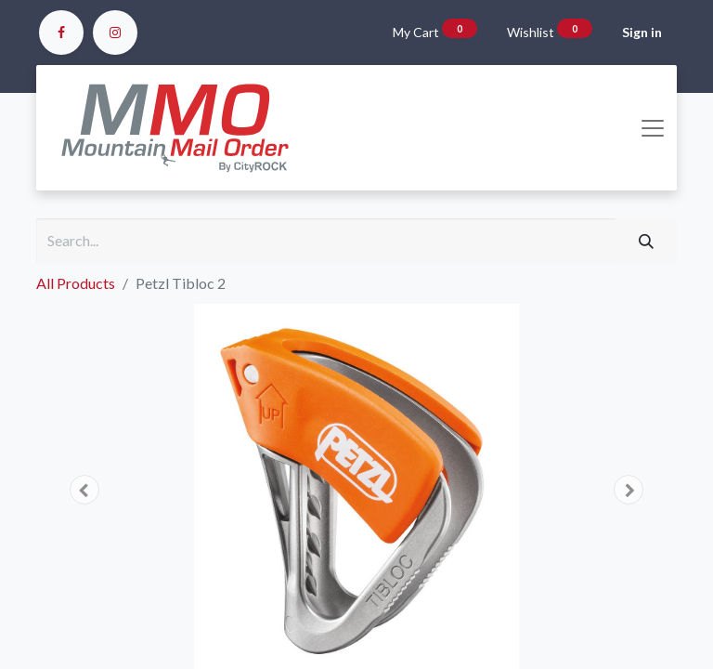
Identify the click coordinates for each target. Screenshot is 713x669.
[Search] (646, 240)
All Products (75, 283)
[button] (84, 490)
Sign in (642, 32)
